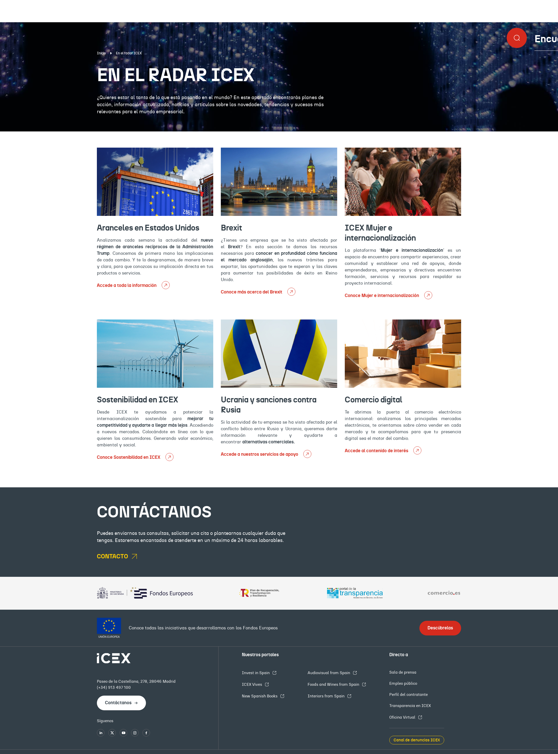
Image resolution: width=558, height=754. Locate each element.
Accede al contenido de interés (377, 451)
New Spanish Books (260, 696)
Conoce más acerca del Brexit (252, 292)
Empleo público (403, 683)
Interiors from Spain (327, 696)
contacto (113, 557)
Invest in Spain (256, 673)
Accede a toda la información (127, 285)
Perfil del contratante (408, 695)
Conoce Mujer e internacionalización (382, 295)
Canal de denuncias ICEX (417, 740)
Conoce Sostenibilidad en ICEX (129, 457)
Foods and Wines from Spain (334, 684)
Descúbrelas (440, 628)
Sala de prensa (402, 672)
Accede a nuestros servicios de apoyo (260, 454)
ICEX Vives (252, 684)
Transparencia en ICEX (410, 706)
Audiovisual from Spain (329, 673)
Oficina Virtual (402, 717)
